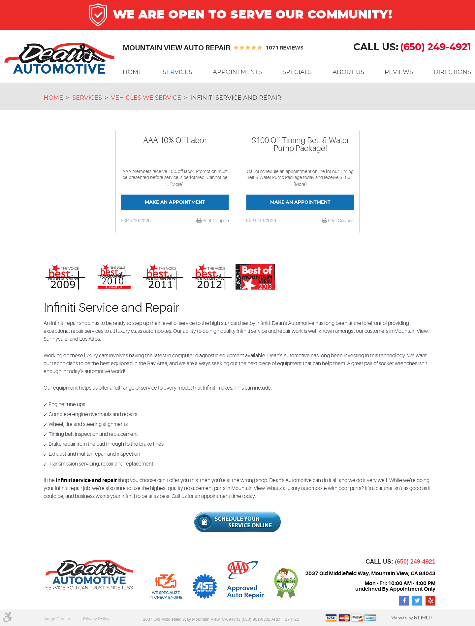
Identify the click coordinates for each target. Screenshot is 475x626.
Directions (452, 72)
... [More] (174, 184)
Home (132, 72)
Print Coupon (215, 220)
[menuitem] (132, 73)
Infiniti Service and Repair (235, 98)
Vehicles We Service (146, 98)
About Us (348, 72)
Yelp (430, 601)
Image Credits (57, 618)
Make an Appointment (175, 202)
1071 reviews (284, 48)
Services (177, 72)
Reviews (399, 72)
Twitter (417, 601)
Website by (411, 618)
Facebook (404, 601)
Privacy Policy (96, 618)
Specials (297, 72)
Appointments (237, 72)
